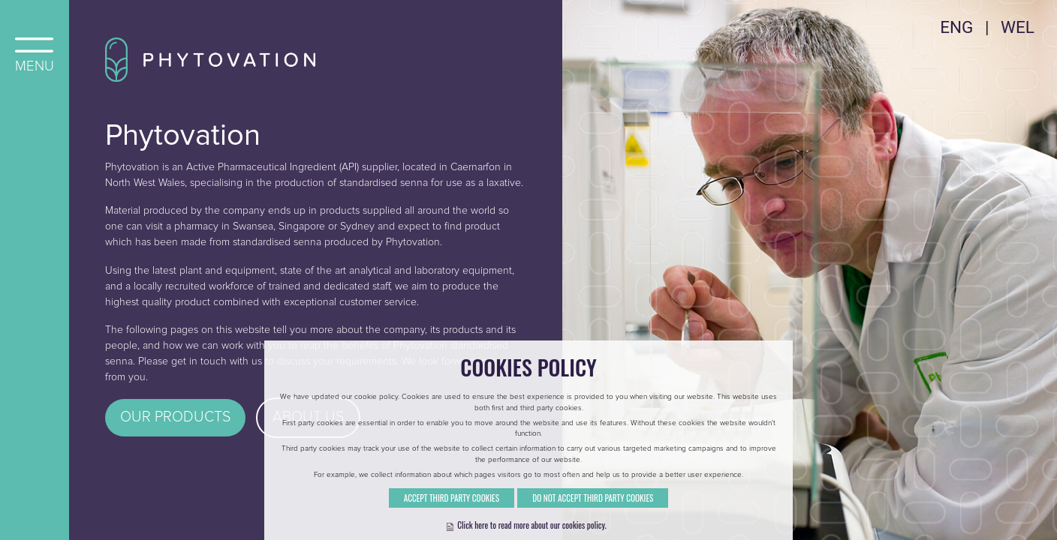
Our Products (175, 417)
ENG (956, 27)
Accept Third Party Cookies (451, 515)
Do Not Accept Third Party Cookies (592, 515)
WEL (1017, 27)
